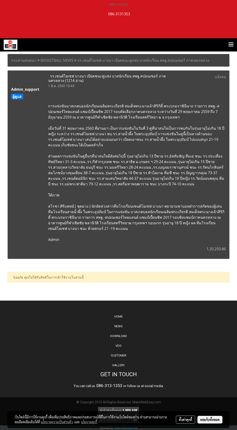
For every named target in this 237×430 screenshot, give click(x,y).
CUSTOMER (118, 355)
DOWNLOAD (118, 336)
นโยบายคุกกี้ (89, 422)
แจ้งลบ (220, 76)
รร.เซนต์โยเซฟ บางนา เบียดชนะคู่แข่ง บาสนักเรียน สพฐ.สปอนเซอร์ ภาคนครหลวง (143, 60)
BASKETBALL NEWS (57, 60)
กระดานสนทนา (24, 60)
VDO (118, 345)
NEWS (118, 326)
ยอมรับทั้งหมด (210, 419)
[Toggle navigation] (231, 45)
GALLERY (118, 365)
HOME (118, 316)
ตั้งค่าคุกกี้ (185, 419)
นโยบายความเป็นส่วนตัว (57, 422)
